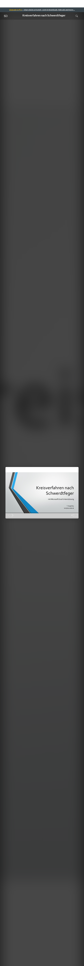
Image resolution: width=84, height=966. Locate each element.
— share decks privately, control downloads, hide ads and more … (42, 10)
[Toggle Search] (76, 16)
